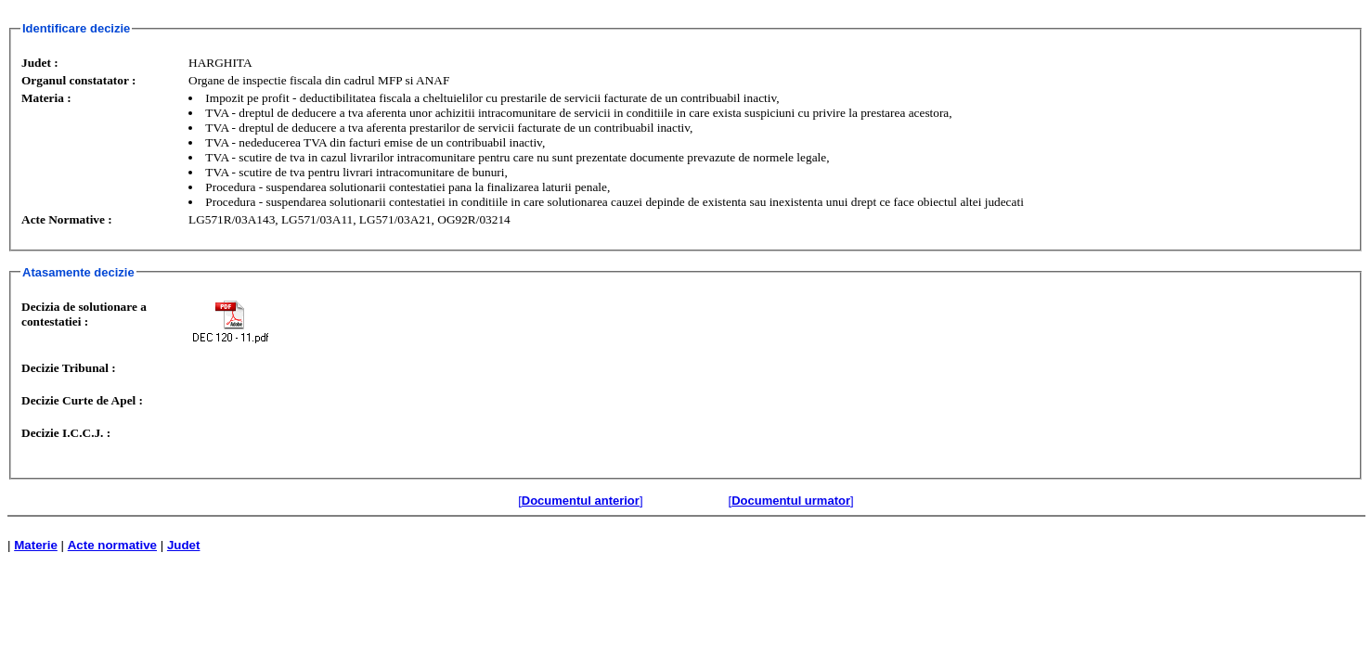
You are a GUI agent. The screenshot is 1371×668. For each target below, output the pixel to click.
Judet (183, 545)
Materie (36, 545)
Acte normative (112, 545)
